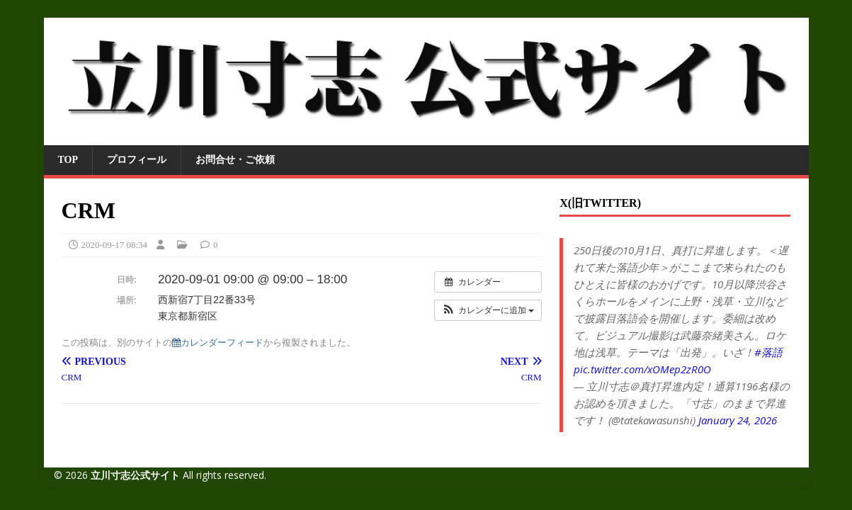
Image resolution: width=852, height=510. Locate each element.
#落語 (768, 352)
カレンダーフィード (217, 342)
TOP (68, 159)
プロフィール (136, 159)
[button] (488, 310)
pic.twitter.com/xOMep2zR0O (642, 369)
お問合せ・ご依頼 (235, 159)
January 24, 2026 (737, 420)
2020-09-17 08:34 (114, 244)
